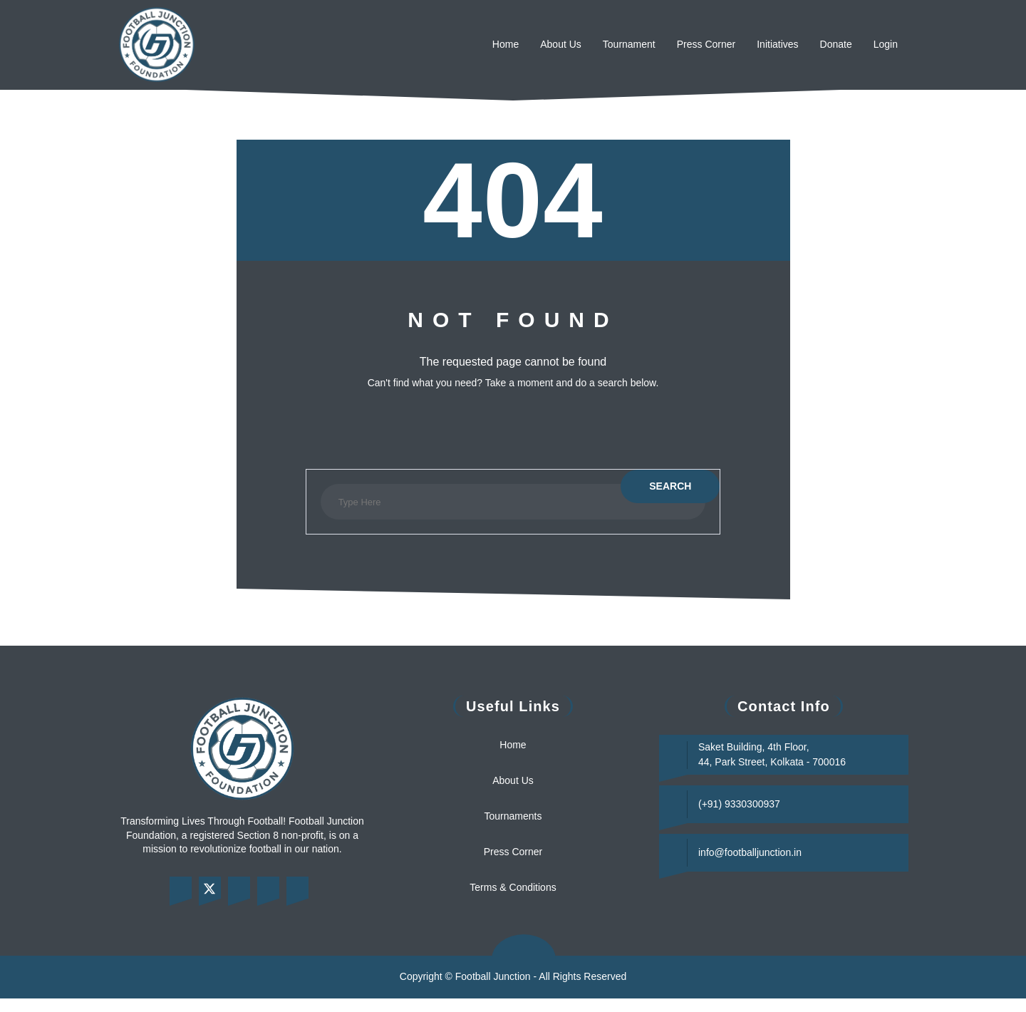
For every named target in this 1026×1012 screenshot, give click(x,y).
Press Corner (685, 44)
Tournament (598, 44)
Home (460, 44)
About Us (520, 44)
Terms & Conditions (513, 887)
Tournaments (513, 816)
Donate (830, 44)
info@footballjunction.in (757, 852)
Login (884, 44)
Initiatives (764, 44)
